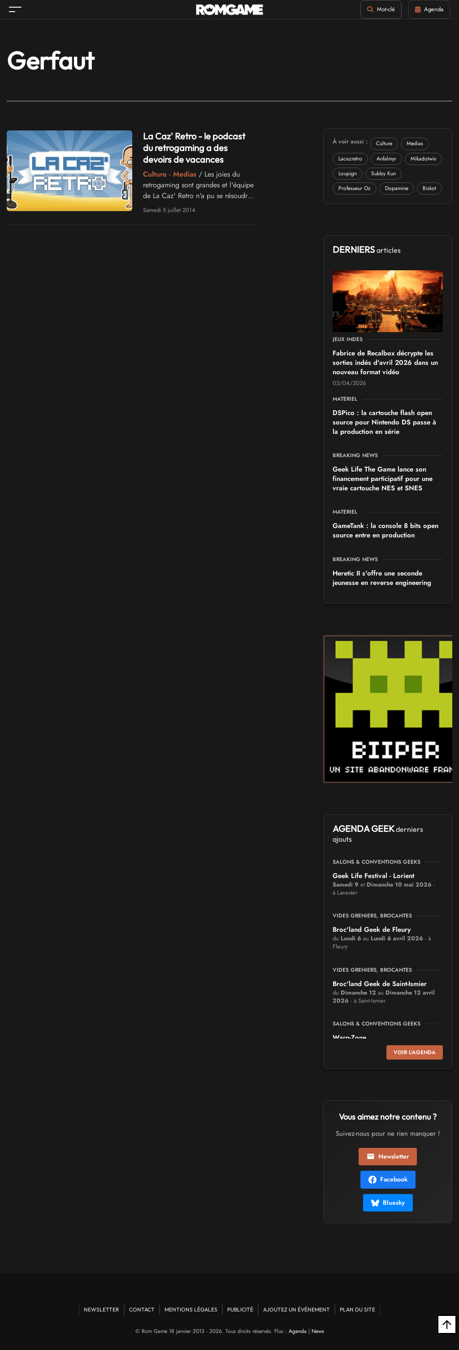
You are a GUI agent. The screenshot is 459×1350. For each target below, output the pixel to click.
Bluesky (388, 1202)
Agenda (298, 1331)
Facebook (387, 1179)
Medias (415, 143)
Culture (384, 143)
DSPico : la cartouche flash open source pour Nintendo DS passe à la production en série (384, 422)
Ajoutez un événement (296, 1309)
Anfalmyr (386, 159)
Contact (142, 1309)
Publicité (240, 1309)
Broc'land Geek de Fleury (372, 930)
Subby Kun (383, 173)
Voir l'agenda (415, 1052)
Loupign (347, 173)
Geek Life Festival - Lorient (373, 876)
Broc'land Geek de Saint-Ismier (380, 984)
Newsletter (388, 1156)
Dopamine (396, 188)
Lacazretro (350, 159)
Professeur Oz (354, 188)
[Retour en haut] (447, 1324)
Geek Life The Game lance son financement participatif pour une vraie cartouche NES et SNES (383, 478)
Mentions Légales (191, 1309)
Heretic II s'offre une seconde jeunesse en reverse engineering (382, 578)
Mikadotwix (423, 159)
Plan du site (357, 1309)
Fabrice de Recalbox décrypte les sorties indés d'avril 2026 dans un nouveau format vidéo (385, 362)
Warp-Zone (349, 1038)
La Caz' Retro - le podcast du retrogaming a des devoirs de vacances (194, 147)
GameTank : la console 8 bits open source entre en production (385, 530)
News (318, 1331)
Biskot (429, 188)
